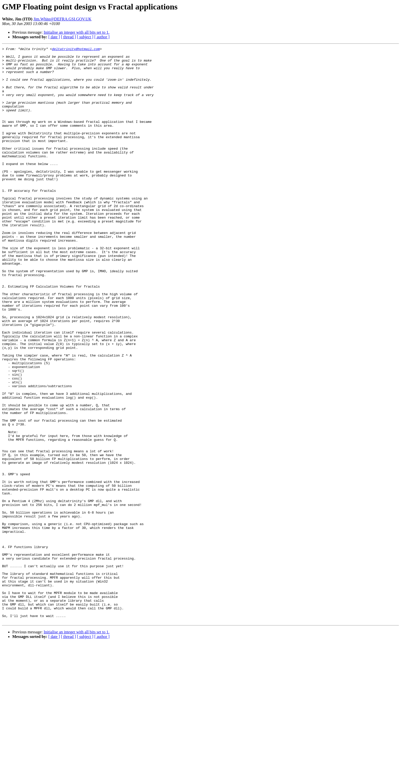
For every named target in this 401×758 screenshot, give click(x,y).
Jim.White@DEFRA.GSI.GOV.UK (63, 19)
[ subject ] (85, 37)
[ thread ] (68, 37)
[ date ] (54, 37)
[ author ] (102, 37)
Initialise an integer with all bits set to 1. (76, 32)
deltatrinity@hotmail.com (76, 49)
